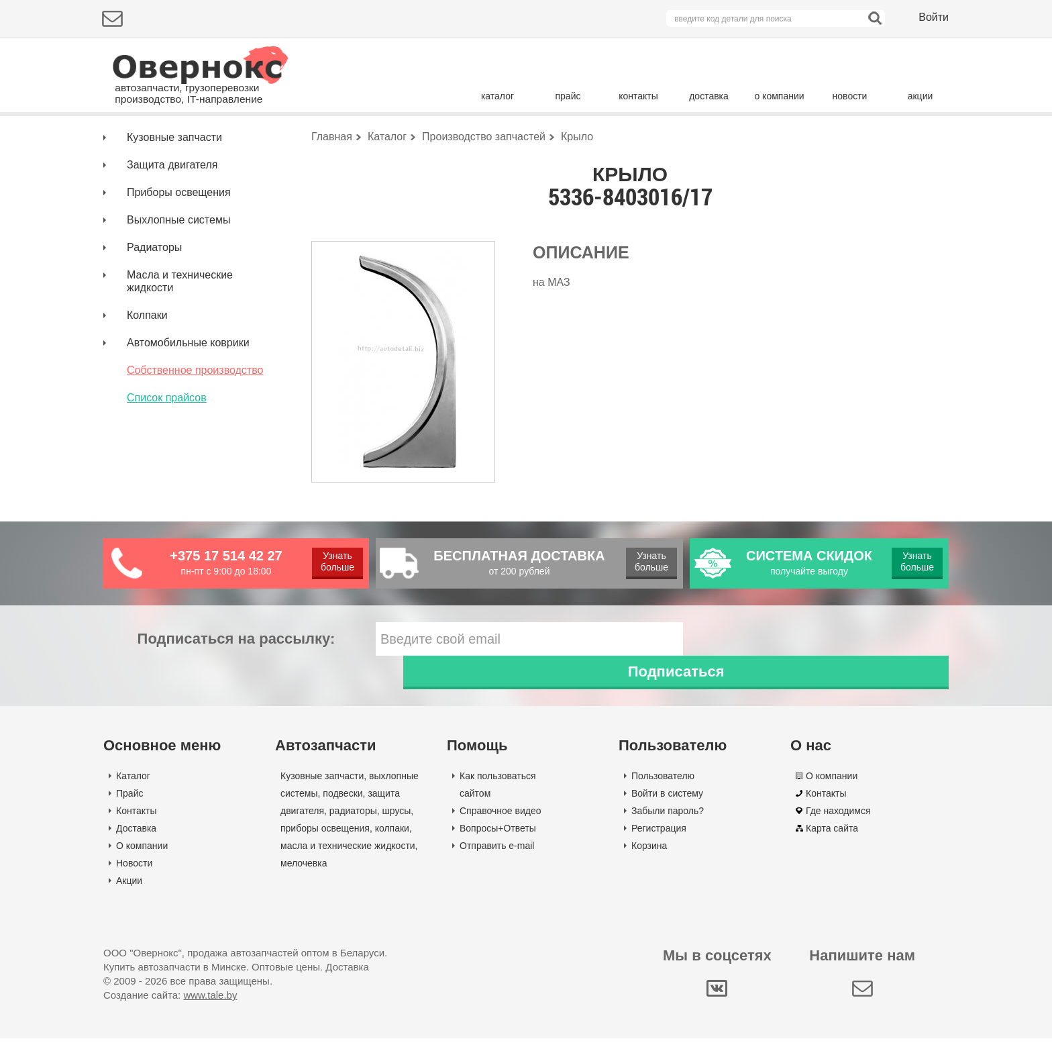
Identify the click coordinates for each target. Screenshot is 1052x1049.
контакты (638, 96)
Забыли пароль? (667, 821)
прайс (568, 96)
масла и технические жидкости (347, 856)
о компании (779, 96)
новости (850, 96)
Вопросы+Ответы (498, 839)
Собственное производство (195, 414)
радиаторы (353, 821)
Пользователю (662, 786)
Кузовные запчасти (174, 181)
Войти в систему (667, 804)
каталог (497, 96)
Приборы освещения (179, 236)
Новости (134, 873)
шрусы (396, 821)
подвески (342, 804)
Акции (129, 891)
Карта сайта (832, 839)
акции (920, 96)
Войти (933, 17)
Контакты (136, 821)
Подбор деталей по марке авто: (182, 139)
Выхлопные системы (178, 264)
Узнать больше (337, 606)
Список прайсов (167, 442)
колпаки (392, 839)
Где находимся (838, 821)
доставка (709, 96)
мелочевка (303, 873)
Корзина (649, 856)
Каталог (133, 786)
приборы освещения (325, 839)
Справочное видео (500, 821)
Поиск (892, 137)
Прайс (129, 804)
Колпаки (147, 359)
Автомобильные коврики (188, 387)
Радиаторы (154, 291)
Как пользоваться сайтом (498, 795)
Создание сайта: (170, 1005)
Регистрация (658, 839)
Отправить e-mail (497, 856)
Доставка (136, 839)
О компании (142, 856)
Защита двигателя (172, 209)
